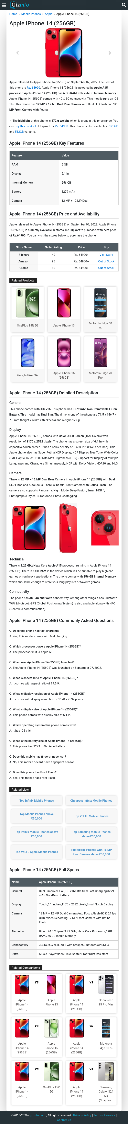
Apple (48, 14)
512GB (20, 131)
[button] (17, 52)
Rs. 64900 (61, 126)
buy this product (25, 126)
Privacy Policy (82, 1115)
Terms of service (104, 1115)
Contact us (64, 1120)
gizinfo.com (38, 1115)
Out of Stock (106, 261)
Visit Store (106, 255)
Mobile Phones (31, 14)
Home (13, 14)
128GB (113, 126)
